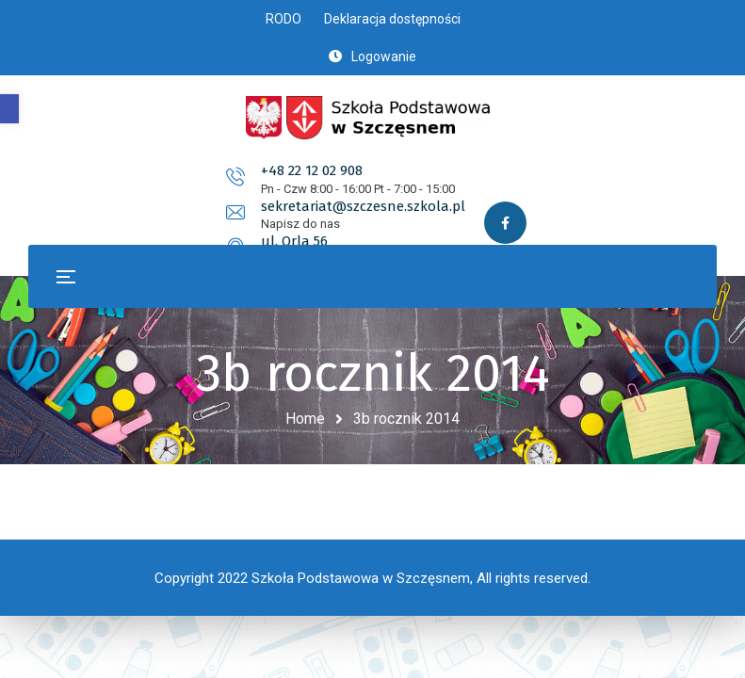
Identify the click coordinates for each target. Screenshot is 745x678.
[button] (9, 108)
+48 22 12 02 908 (137, 170)
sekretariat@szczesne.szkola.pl (440, 170)
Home (305, 419)
